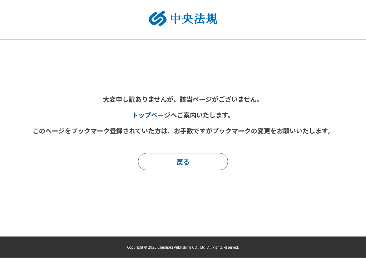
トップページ (151, 114)
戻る (183, 161)
